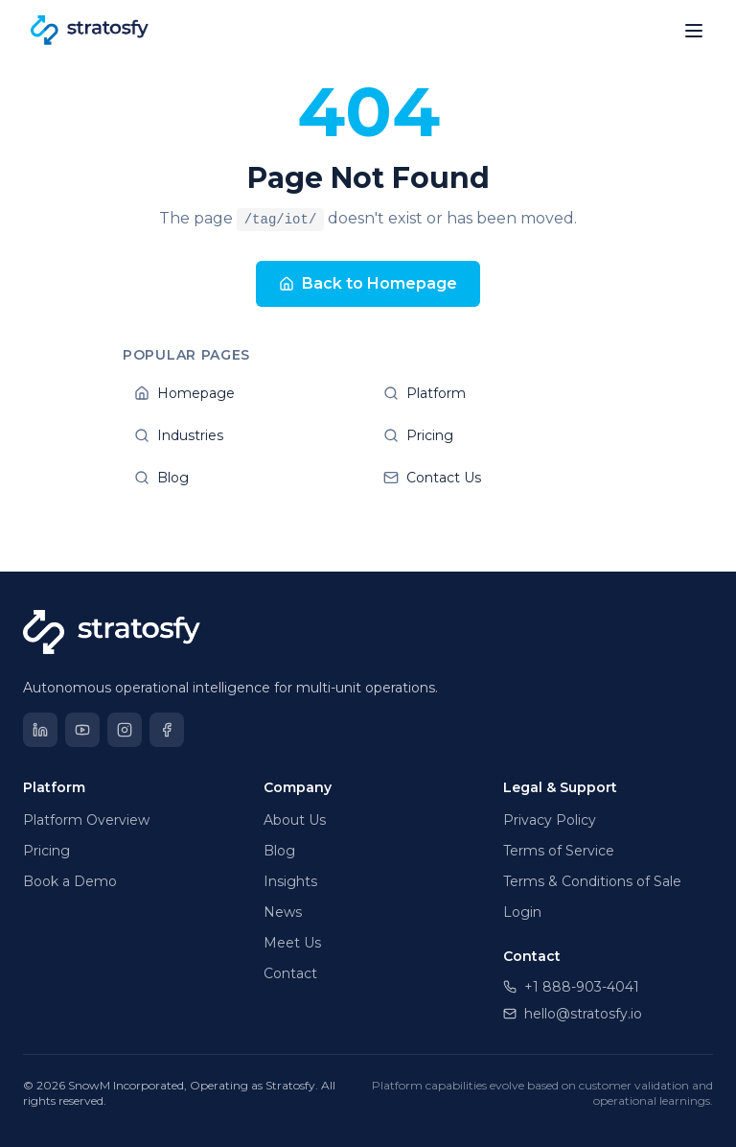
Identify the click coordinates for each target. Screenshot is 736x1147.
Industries (243, 435)
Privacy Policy (549, 820)
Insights (290, 881)
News (283, 912)
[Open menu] (694, 31)
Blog (243, 477)
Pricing (492, 435)
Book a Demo (70, 881)
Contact (290, 973)
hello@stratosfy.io (572, 1013)
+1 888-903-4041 (571, 986)
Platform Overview (86, 820)
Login (522, 912)
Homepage (243, 393)
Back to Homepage (368, 283)
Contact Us (492, 477)
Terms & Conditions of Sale (592, 881)
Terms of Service (558, 850)
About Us (295, 820)
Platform (492, 393)
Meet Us (292, 942)
